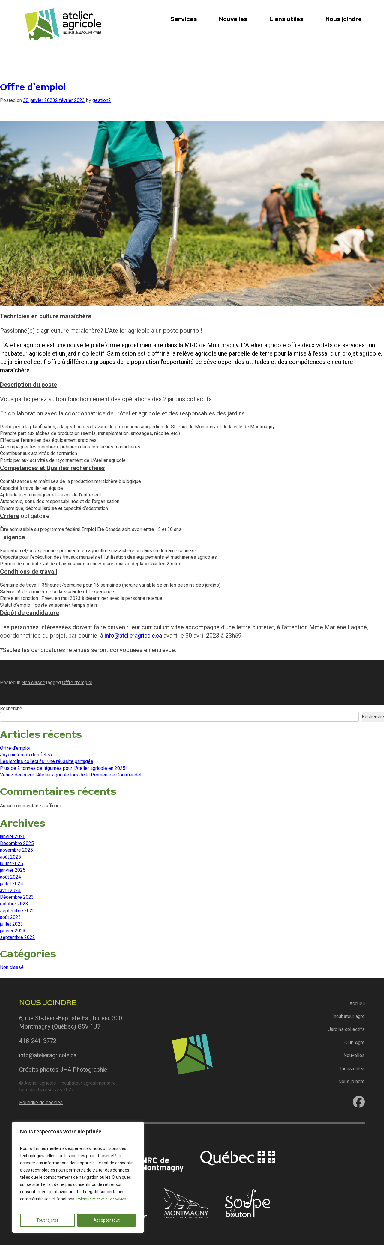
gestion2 (101, 100)
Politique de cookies (41, 1102)
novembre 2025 (16, 850)
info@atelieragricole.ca (135, 635)
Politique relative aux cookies (103, 1199)
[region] (78, 1177)
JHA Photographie (84, 1069)
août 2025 (10, 856)
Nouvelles (233, 18)
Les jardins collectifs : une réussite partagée (46, 761)
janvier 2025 (13, 870)
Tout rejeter (47, 1220)
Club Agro (354, 1042)
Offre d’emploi (36, 86)
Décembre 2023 (17, 897)
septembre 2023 (17, 910)
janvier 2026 (13, 836)
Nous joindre (344, 18)
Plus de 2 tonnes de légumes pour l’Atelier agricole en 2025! (63, 768)
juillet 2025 (11, 863)
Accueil (357, 1003)
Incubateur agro (348, 1016)
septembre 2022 (17, 937)
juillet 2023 (11, 924)
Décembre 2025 (17, 843)
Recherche (11, 708)
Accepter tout (107, 1220)
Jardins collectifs (346, 1029)
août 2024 (10, 877)
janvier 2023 (13, 931)
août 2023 (10, 917)
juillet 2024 (11, 883)
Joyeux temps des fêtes (26, 755)
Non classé (33, 682)
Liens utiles (286, 18)
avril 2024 (10, 890)
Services (183, 18)
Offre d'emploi (77, 682)
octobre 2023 (14, 904)
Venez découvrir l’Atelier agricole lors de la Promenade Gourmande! (71, 775)
